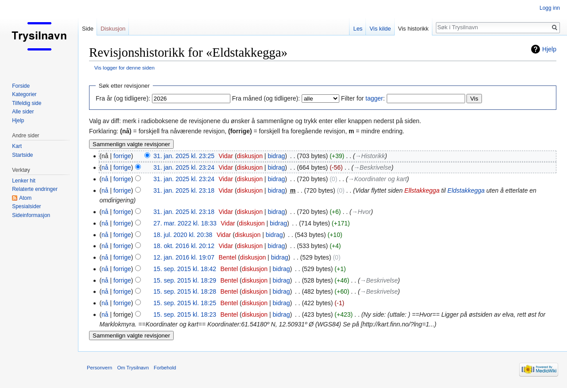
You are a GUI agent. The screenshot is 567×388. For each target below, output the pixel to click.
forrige (122, 155)
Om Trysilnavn (133, 367)
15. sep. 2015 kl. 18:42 (184, 268)
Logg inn (550, 8)
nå (105, 167)
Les (357, 28)
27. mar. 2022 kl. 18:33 (184, 223)
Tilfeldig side (26, 103)
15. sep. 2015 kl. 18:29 (184, 280)
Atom (25, 198)
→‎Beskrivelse (372, 167)
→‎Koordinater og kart (377, 178)
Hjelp (549, 49)
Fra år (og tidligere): (123, 98)
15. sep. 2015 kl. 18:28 (184, 291)
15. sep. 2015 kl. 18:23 (184, 314)
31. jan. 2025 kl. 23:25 (183, 155)
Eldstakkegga (466, 190)
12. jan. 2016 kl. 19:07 (183, 257)
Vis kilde (380, 28)
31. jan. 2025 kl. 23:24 (183, 167)
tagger (374, 98)
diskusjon (250, 155)
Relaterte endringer (35, 189)
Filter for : (363, 98)
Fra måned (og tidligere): (266, 98)
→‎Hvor (361, 211)
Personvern (99, 367)
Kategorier (24, 94)
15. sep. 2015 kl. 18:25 (184, 303)
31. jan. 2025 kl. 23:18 (183, 190)
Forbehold (165, 367)
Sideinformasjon (31, 215)
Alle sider (23, 112)
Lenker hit (23, 181)
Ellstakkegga (421, 190)
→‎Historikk (370, 155)
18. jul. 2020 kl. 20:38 (182, 234)
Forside (21, 86)
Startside (22, 155)
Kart (17, 146)
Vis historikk (413, 28)
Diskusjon (113, 28)
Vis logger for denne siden (124, 67)
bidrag (276, 155)
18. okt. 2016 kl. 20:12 (183, 245)
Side (87, 28)
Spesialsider (26, 206)
